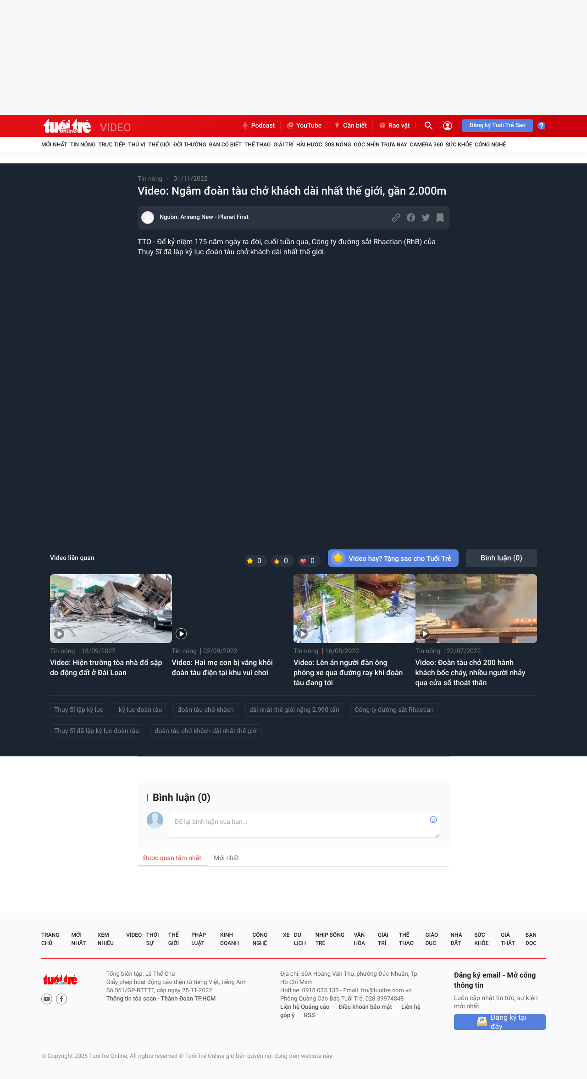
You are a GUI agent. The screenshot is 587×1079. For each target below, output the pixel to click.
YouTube (303, 125)
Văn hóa (359, 939)
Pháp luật (198, 939)
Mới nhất (54, 144)
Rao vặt (394, 125)
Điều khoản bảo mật (365, 1007)
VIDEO (115, 127)
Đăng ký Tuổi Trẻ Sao (498, 125)
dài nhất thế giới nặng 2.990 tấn (294, 710)
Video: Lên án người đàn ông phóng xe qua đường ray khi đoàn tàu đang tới (348, 672)
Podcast (258, 125)
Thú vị (136, 144)
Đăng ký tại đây (509, 1022)
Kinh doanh (229, 939)
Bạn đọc (531, 939)
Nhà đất (456, 939)
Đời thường (189, 144)
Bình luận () (501, 557)
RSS (309, 1015)
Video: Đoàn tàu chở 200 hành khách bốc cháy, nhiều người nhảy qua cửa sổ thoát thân (470, 672)
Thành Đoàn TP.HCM (188, 998)
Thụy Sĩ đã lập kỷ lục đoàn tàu (96, 731)
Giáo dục (432, 939)
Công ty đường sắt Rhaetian (393, 710)
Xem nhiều (106, 939)
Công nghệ (490, 144)
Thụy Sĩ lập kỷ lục (78, 710)
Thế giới (159, 144)
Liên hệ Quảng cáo (305, 1007)
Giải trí (283, 144)
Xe (286, 935)
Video (134, 935)
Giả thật (508, 939)
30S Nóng (338, 144)
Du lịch (300, 939)
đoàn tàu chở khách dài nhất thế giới (206, 731)
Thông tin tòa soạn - (133, 998)
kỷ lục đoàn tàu (140, 710)
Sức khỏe (459, 144)
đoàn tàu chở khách (205, 710)
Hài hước (309, 144)
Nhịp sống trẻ (330, 939)
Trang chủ (50, 939)
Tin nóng (83, 144)
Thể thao (257, 144)
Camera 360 (426, 144)
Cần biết (350, 125)
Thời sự (152, 939)
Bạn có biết (225, 144)
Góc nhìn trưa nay (380, 144)
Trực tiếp (112, 144)
